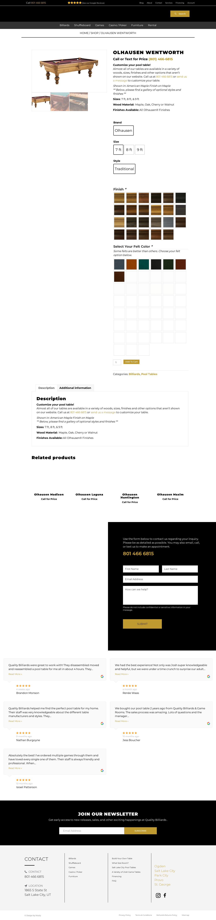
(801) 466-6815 (161, 59)
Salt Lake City (164, 871)
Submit (142, 623)
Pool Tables (149, 374)
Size (116, 141)
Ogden (159, 866)
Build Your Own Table (122, 858)
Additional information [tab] (75, 387)
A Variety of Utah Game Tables (126, 872)
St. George (162, 884)
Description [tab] (46, 387)
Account (191, 3)
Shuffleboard (75, 863)
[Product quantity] (117, 362)
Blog (141, 3)
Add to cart (131, 361)
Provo (158, 880)
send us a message (103, 412)
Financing (180, 3)
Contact (158, 3)
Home (84, 33)
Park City (161, 875)
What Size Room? (120, 863)
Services (168, 3)
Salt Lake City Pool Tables (124, 867)
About (149, 3)
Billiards (134, 374)
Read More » (15, 674)
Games (72, 867)
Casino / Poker (75, 872)
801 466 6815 (38, 2)
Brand (117, 122)
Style (116, 160)
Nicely (38, 915)
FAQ (114, 881)
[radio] (123, 130)
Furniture (73, 876)
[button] (180, 14)
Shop (95, 33)
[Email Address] (91, 830)
